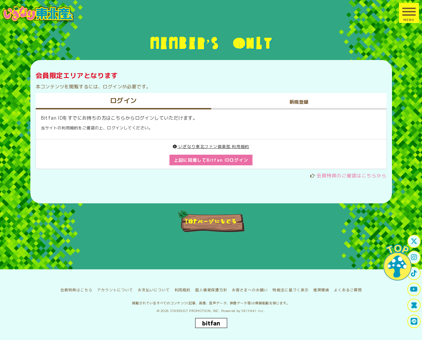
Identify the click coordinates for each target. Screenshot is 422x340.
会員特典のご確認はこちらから (352, 175)
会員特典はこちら (76, 290)
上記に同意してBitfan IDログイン (211, 160)
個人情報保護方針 (211, 290)
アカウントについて (115, 290)
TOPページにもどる (211, 221)
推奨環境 (321, 290)
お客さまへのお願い (250, 290)
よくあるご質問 (348, 290)
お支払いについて (154, 290)
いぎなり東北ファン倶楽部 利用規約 (211, 146)
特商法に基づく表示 (291, 290)
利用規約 (182, 290)
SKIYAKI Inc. (253, 310)
